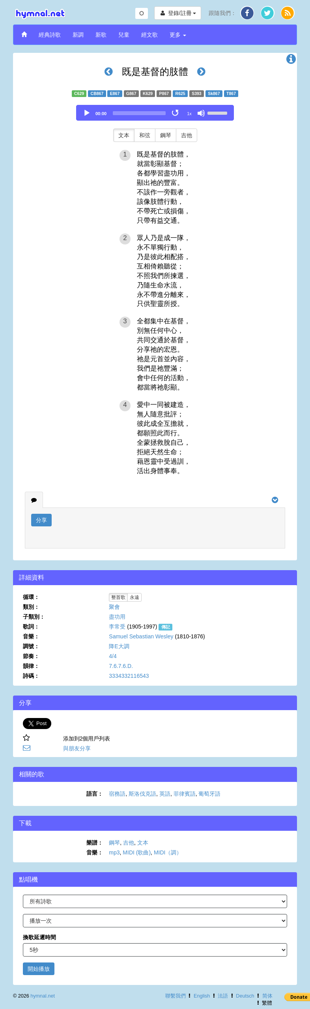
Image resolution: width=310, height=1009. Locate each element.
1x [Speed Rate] (189, 113)
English (202, 996)
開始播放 (39, 969)
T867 (231, 93)
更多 (178, 35)
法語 (223, 996)
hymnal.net (42, 996)
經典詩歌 (50, 35)
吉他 (186, 135)
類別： (31, 607)
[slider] (139, 113)
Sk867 (214, 93)
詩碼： (31, 676)
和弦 (144, 135)
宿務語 (117, 794)
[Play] (87, 113)
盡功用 (117, 617)
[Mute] (201, 113)
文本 (123, 135)
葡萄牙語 (209, 794)
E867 (115, 93)
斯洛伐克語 (142, 794)
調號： (31, 646)
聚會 (114, 607)
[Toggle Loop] (176, 113)
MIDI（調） (168, 852)
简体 (267, 996)
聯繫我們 (175, 996)
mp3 (114, 852)
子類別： (34, 617)
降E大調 (119, 646)
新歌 (100, 35)
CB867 (97, 93)
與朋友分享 (77, 748)
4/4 (112, 656)
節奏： (31, 656)
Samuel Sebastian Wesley (141, 636)
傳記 (165, 627)
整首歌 (118, 597)
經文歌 (149, 35)
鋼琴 (165, 135)
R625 (180, 93)
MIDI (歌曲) (137, 852)
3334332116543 (129, 676)
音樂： (31, 636)
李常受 (117, 626)
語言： (94, 794)
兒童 (123, 35)
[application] (155, 113)
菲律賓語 (185, 794)
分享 (41, 520)
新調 (78, 35)
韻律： (31, 666)
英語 (164, 794)
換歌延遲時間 (39, 937)
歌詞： (31, 626)
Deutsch (245, 996)
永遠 (134, 597)
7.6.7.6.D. (121, 666)
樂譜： (94, 842)
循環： (31, 597)
